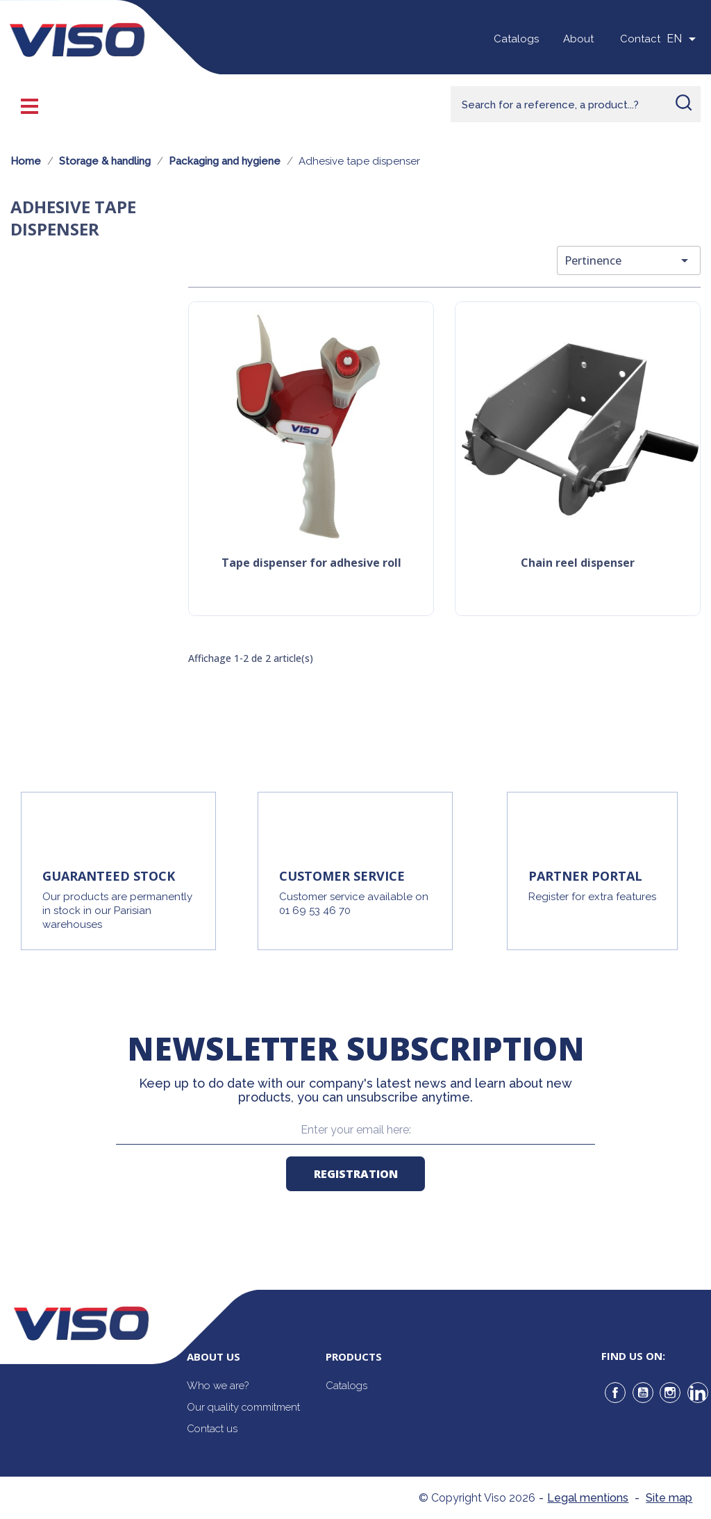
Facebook (615, 1392)
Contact (640, 39)
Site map (669, 1497)
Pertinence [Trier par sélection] (628, 260)
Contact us (212, 1428)
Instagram (670, 1392)
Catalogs (516, 39)
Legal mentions (587, 1497)
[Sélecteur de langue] (684, 39)
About (578, 39)
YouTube (643, 1392)
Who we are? (218, 1385)
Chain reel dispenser (578, 563)
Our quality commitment (243, 1407)
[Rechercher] (576, 104)
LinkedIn (698, 1392)
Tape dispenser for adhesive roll (311, 563)
